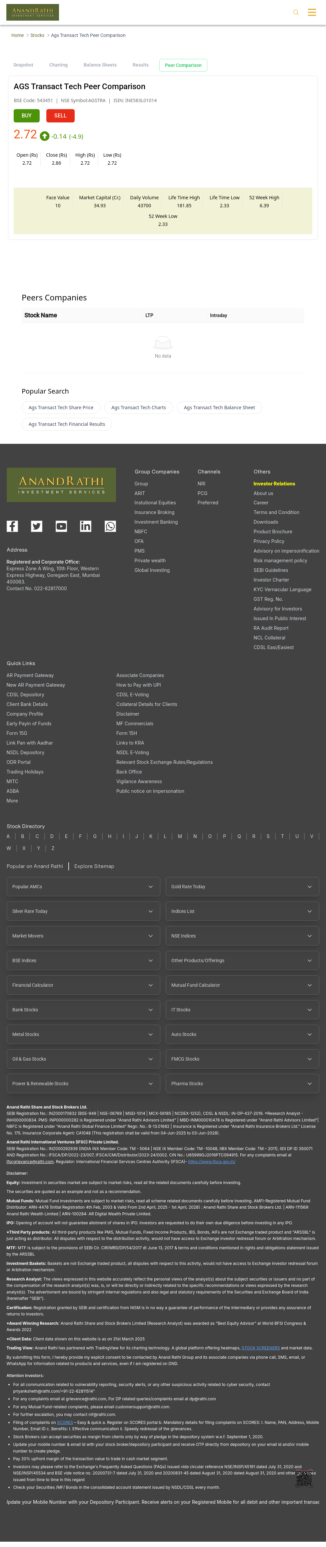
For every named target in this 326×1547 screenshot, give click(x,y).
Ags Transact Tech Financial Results (67, 429)
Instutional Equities (155, 508)
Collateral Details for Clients (146, 709)
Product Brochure (273, 537)
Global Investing (152, 575)
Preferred (208, 508)
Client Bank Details (27, 709)
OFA (139, 546)
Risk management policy (280, 566)
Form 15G (17, 738)
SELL (60, 115)
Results (141, 65)
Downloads (266, 527)
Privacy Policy (269, 546)
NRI (201, 489)
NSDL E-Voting (132, 758)
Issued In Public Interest (280, 623)
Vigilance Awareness (139, 786)
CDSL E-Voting (132, 700)
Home (17, 35)
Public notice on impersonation (150, 796)
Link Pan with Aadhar (30, 748)
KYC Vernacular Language (283, 595)
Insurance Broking (155, 517)
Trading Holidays (25, 777)
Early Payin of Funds (29, 729)
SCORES (65, 1427)
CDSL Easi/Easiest (274, 652)
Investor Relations (274, 489)
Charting (58, 65)
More (12, 806)
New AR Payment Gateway (36, 690)
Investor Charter (271, 585)
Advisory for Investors (278, 614)
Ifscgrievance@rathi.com (30, 1166)
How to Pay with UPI (138, 690)
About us (263, 498)
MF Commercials (134, 729)
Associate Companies (140, 680)
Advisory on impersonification (287, 556)
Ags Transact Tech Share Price (61, 413)
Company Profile (25, 719)
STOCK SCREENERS (261, 1353)
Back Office (129, 777)
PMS (140, 556)
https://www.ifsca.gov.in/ (212, 1166)
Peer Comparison (183, 65)
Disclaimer (127, 719)
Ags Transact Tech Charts (138, 413)
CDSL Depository (25, 700)
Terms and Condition (276, 517)
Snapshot (23, 65)
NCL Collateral (269, 643)
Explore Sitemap (94, 871)
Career (261, 508)
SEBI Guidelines (271, 575)
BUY (27, 115)
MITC (12, 786)
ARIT (140, 498)
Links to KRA (130, 748)
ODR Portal (19, 767)
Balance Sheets (100, 65)
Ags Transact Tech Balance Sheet (219, 413)
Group (141, 489)
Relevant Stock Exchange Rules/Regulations (164, 767)
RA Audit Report (271, 633)
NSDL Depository (26, 758)
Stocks (37, 35)
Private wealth (150, 566)
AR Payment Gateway (30, 680)
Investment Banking (156, 527)
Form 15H (126, 738)
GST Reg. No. (268, 604)
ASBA (13, 796)
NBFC (141, 537)
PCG (203, 498)
